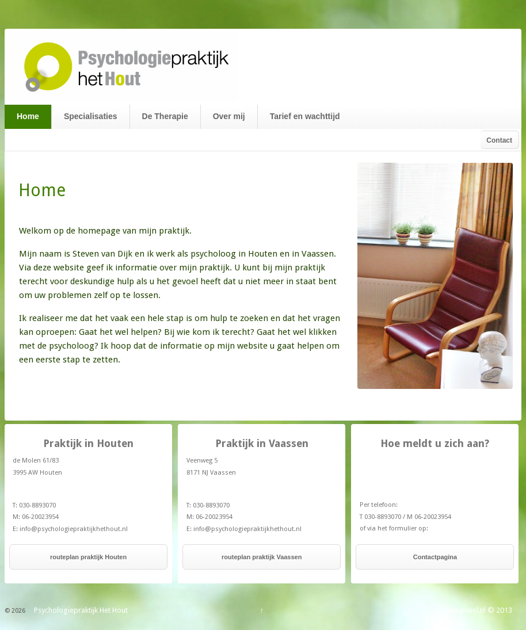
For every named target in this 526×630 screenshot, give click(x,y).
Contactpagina (435, 556)
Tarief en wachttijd (305, 116)
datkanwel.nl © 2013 (478, 610)
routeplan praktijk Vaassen (262, 556)
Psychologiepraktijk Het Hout (80, 610)
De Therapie (165, 116)
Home (28, 116)
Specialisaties (90, 116)
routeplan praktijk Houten (88, 556)
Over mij (229, 116)
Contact (499, 140)
